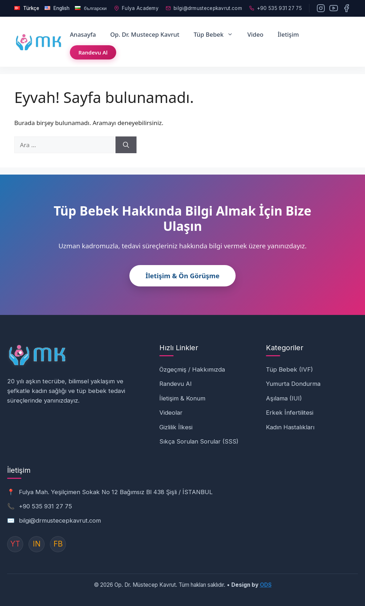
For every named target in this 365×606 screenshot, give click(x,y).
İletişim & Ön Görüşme (182, 273)
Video (255, 32)
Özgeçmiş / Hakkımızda (192, 367)
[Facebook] (346, 7)
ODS (266, 582)
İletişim (288, 32)
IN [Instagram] (37, 542)
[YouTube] (333, 7)
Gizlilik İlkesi (175, 425)
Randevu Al (93, 50)
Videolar (170, 410)
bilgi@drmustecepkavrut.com (204, 7)
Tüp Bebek (217, 32)
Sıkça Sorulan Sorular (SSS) (198, 439)
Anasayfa (83, 32)
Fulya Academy (136, 7)
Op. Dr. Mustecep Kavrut (144, 32)
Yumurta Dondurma (293, 381)
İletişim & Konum (182, 396)
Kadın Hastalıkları (290, 425)
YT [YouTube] (15, 542)
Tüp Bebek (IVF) (289, 367)
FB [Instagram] (58, 542)
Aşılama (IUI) (284, 396)
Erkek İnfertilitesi (289, 410)
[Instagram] (321, 7)
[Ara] (126, 142)
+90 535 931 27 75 (275, 7)
